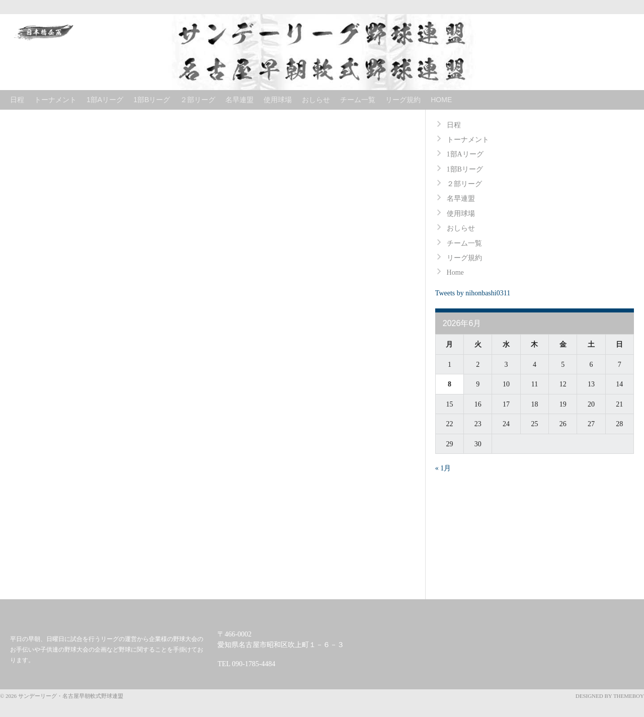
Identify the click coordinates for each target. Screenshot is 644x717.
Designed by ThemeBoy (610, 696)
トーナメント (55, 100)
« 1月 (443, 468)
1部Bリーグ (151, 100)
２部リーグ (197, 100)
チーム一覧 (357, 100)
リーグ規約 (403, 100)
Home (441, 100)
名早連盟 (239, 100)
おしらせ (316, 100)
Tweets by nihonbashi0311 (472, 293)
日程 (17, 100)
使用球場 (278, 100)
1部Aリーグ (105, 100)
